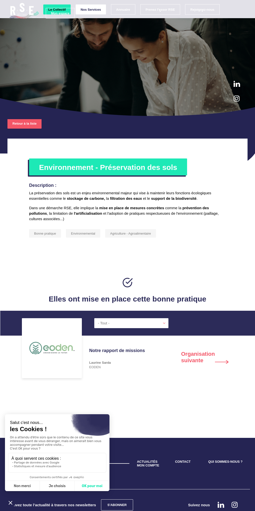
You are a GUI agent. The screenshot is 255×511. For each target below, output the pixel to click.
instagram (237, 99)
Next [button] (205, 334)
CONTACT (183, 439)
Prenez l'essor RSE (156, 18)
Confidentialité (92, 504)
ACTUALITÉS (147, 439)
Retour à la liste (24, 100)
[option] (127, 342)
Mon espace (57, 22)
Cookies (115, 504)
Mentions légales (139, 504)
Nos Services (87, 18)
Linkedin (237, 84)
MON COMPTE (148, 442)
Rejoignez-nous (199, 18)
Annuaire (120, 18)
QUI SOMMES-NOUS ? (225, 439)
